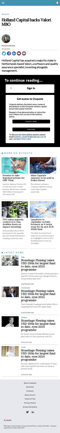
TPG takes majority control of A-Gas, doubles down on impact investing (13, 223)
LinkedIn (32, 412)
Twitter (27, 412)
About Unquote (30, 383)
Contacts (30, 391)
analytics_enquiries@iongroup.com (29, 136)
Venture (24, 317)
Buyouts (5, 14)
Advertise (30, 387)
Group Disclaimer (30, 407)
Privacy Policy (30, 403)
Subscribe (31, 129)
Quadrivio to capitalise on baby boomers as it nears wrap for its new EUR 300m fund (42, 224)
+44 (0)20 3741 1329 (21, 139)
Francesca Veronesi (8, 46)
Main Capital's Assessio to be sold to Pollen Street (42, 178)
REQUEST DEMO (31, 122)
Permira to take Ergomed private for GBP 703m (13, 178)
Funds (23, 347)
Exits (22, 257)
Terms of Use (30, 399)
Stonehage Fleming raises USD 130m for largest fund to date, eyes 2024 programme (38, 264)
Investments (25, 288)
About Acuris (30, 395)
